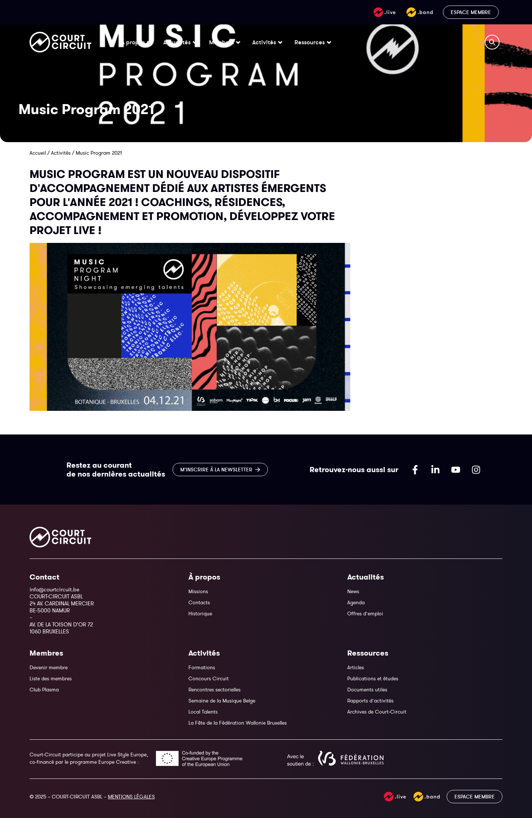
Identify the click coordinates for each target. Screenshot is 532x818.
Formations (201, 667)
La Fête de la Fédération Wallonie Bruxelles (237, 722)
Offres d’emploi (365, 613)
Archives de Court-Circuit (376, 711)
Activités (61, 152)
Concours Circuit (208, 678)
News (353, 591)
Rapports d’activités (370, 700)
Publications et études (372, 678)
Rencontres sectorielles (214, 689)
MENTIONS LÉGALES (131, 796)
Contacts (199, 602)
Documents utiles (367, 689)
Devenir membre (49, 667)
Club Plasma (44, 689)
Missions (198, 591)
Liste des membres (51, 678)
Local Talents (203, 711)
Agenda (356, 602)
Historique (200, 613)
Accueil (38, 152)
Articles (355, 667)
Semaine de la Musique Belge (221, 700)
